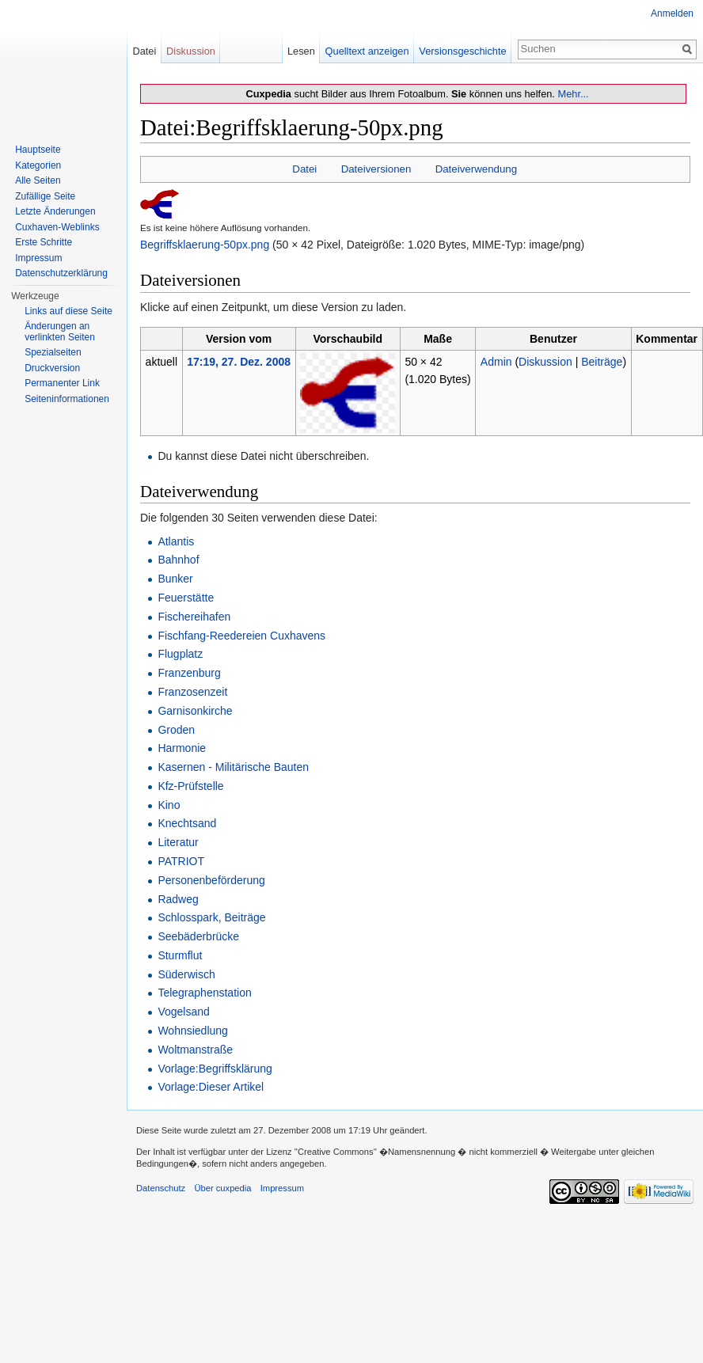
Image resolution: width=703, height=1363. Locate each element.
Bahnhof (178, 559)
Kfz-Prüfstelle (190, 786)
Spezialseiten (53, 352)
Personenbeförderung (211, 880)
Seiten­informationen (67, 398)
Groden (176, 729)
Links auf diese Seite (68, 311)
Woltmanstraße (195, 1049)
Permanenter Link (62, 383)
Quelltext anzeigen (367, 51)
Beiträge (601, 361)
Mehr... (572, 94)
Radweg (178, 899)
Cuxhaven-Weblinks (57, 227)
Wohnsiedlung (192, 1030)
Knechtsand (187, 823)
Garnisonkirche (195, 710)
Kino (169, 805)
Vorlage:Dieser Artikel (211, 1086)
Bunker (175, 578)
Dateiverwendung (476, 169)
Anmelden (672, 13)
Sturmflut (180, 955)
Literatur (178, 842)
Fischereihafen (194, 616)
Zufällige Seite (45, 196)
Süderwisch (186, 974)
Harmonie (182, 748)
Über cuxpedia (222, 1188)
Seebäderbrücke (198, 936)
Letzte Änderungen (55, 211)
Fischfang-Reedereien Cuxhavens (241, 635)
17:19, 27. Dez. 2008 (239, 361)
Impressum (38, 258)
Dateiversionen (376, 169)
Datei (304, 169)
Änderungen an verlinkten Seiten (60, 332)
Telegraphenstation (204, 992)
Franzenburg (189, 672)
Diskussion (545, 361)
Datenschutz (160, 1188)
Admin (496, 361)
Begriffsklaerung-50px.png (204, 244)
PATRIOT (181, 861)
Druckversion (52, 368)
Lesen (301, 51)
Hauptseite (37, 149)
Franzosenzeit (192, 691)
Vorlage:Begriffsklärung (215, 1068)
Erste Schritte (43, 242)
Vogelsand (183, 1011)
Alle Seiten (37, 180)
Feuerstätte (186, 597)
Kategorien (38, 165)
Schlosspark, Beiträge (211, 917)
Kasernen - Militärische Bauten (233, 767)
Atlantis (176, 541)
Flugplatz (180, 653)
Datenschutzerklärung (61, 273)
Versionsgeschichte (462, 51)
